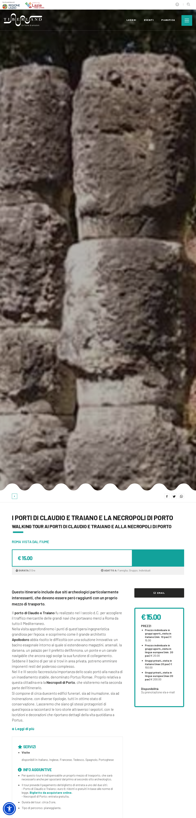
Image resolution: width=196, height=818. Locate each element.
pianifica (168, 20)
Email (159, 592)
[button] (23, 728)
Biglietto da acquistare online (51, 792)
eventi (149, 20)
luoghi (131, 20)
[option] (98, 245)
